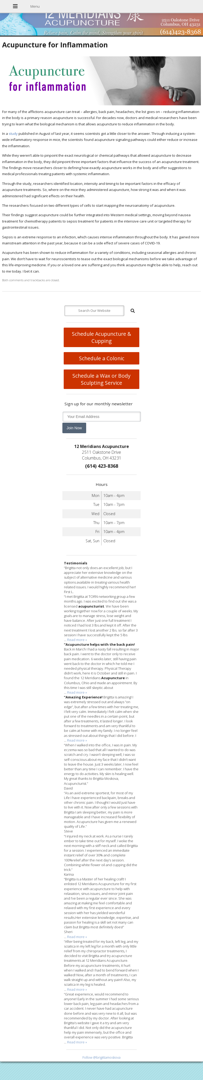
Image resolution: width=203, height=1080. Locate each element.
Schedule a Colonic (101, 358)
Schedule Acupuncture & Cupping (101, 337)
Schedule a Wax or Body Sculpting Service (101, 379)
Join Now (74, 428)
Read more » (77, 639)
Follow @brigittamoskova (101, 1057)
